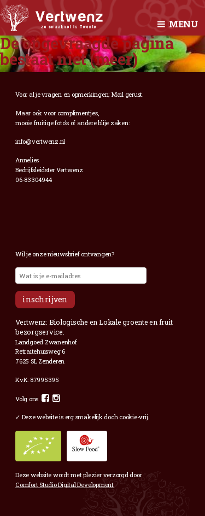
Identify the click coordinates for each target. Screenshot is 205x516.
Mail (117, 94)
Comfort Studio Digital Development (64, 484)
